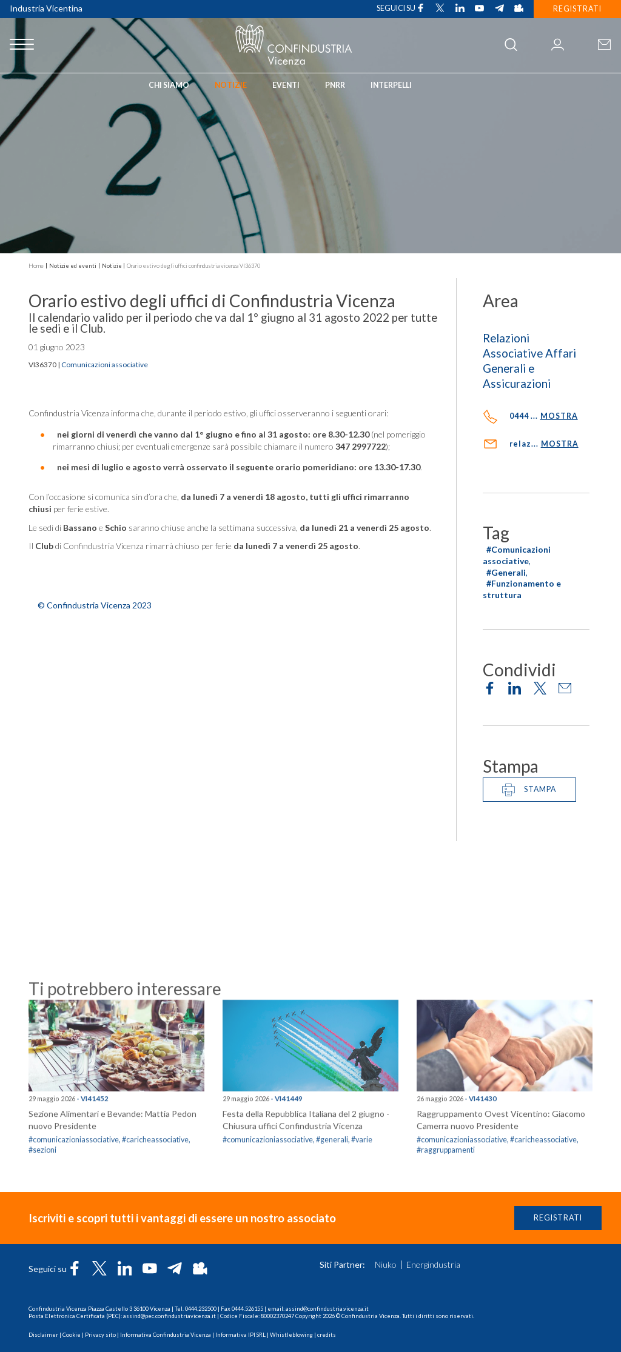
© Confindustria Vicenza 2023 (95, 605)
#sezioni (42, 1238)
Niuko (386, 1264)
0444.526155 (247, 1308)
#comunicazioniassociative (462, 1228)
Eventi (286, 85)
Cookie (71, 1334)
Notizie (231, 85)
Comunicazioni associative (104, 364)
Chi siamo (169, 85)
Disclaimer (43, 1334)
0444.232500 (201, 1308)
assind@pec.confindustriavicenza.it (169, 1316)
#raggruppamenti (446, 1238)
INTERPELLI (391, 85)
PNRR (335, 85)
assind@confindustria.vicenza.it (327, 1308)
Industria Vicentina (46, 8)
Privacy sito (100, 1334)
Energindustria (433, 1264)
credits (326, 1334)
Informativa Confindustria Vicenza (165, 1334)
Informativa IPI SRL (240, 1334)
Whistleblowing (291, 1334)
